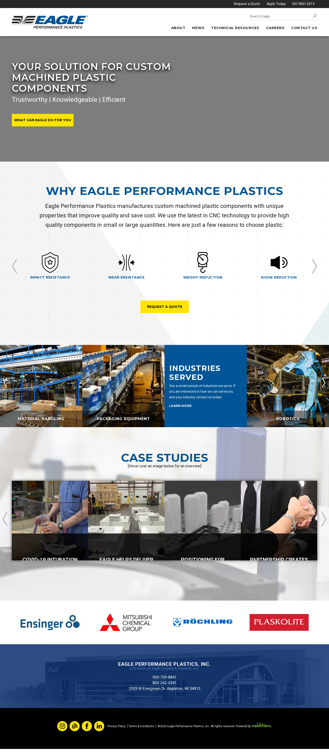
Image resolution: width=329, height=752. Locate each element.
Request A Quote (164, 307)
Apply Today (276, 4)
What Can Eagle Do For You (43, 120)
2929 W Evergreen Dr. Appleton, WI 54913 (164, 691)
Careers (275, 28)
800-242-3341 (164, 685)
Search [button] (315, 16)
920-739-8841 (164, 679)
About (178, 28)
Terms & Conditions (141, 729)
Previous (14, 266)
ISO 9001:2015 (303, 4)
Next (314, 266)
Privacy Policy (117, 729)
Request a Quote (247, 4)
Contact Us (304, 28)
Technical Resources (235, 28)
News (198, 28)
